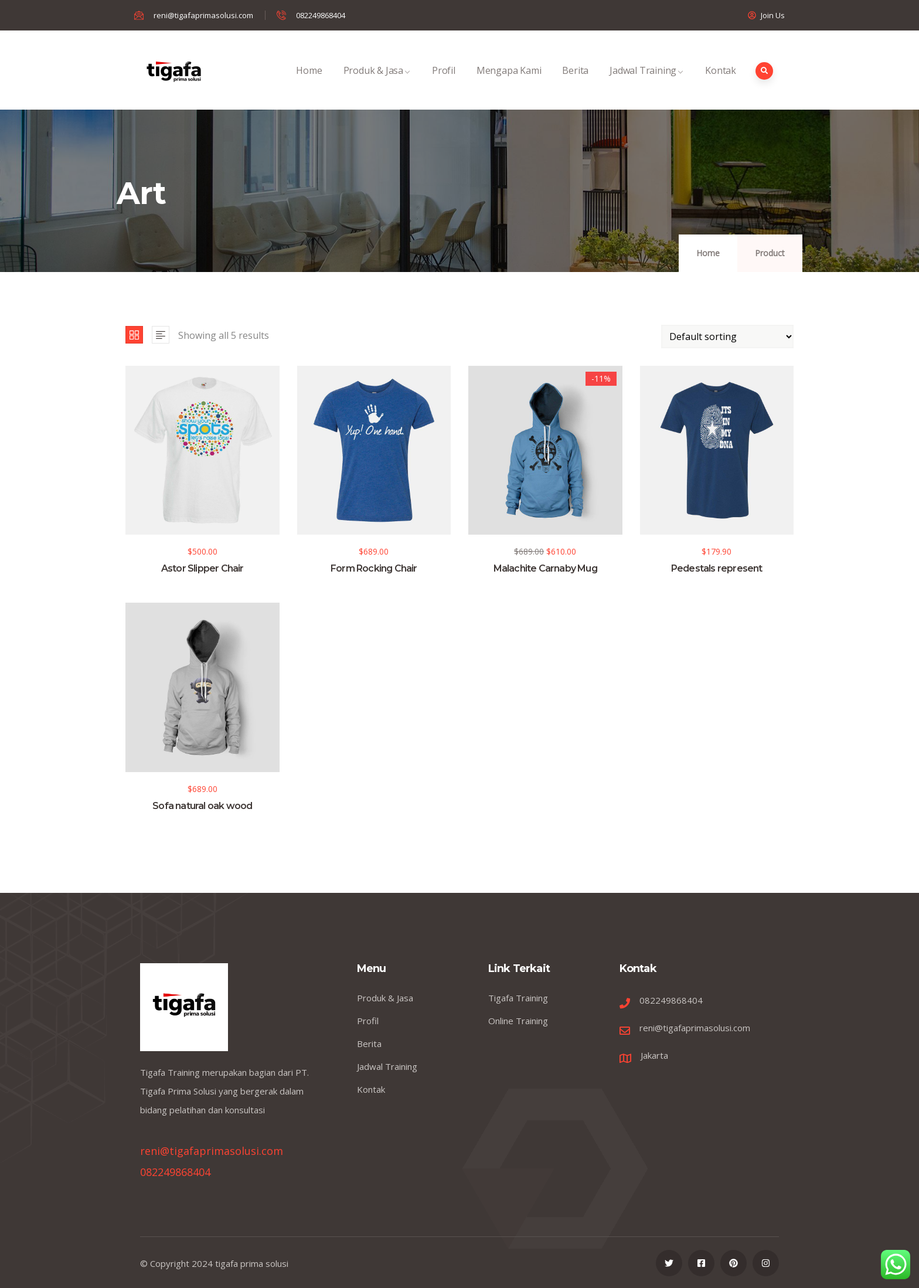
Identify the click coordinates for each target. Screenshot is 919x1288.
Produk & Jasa (377, 83)
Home (309, 83)
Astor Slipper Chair (202, 568)
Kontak (720, 83)
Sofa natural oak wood (202, 805)
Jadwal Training (647, 83)
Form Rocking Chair (374, 568)
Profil (443, 83)
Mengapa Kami (509, 83)
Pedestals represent (717, 568)
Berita (575, 83)
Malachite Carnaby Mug (545, 568)
